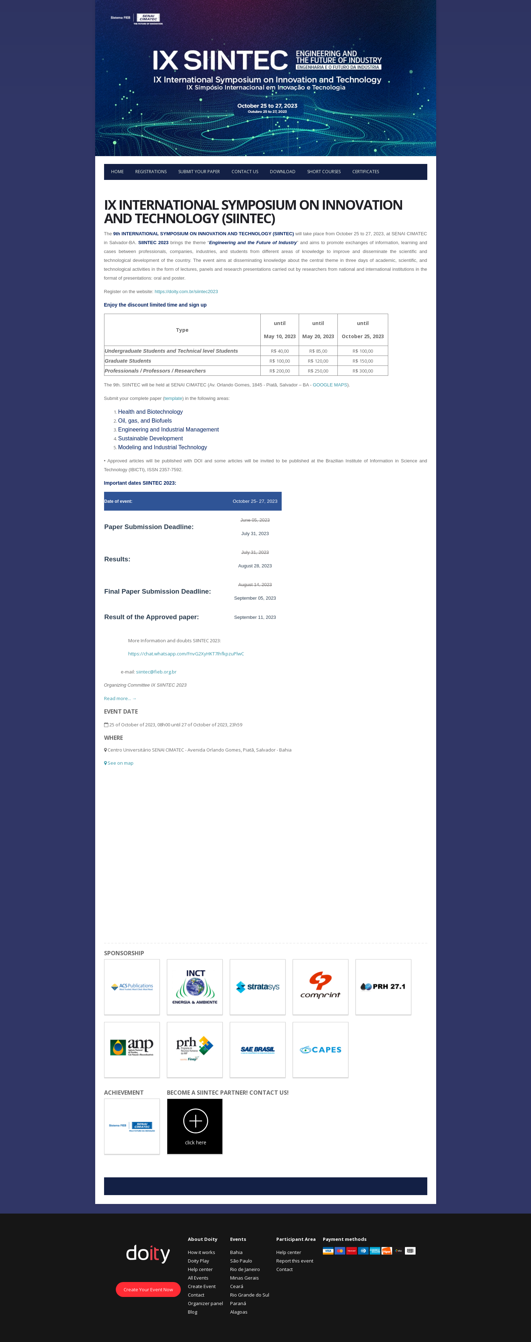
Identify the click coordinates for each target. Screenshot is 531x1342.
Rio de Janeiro (245, 1269)
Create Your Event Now (148, 1289)
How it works (201, 1252)
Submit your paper (199, 172)
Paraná (238, 1303)
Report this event (294, 1261)
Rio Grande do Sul (249, 1295)
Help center (200, 1269)
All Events (198, 1278)
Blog (192, 1312)
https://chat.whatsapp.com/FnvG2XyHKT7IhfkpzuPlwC (186, 653)
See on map (119, 763)
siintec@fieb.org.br (156, 672)
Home (117, 172)
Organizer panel (205, 1303)
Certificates (365, 172)
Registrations (151, 172)
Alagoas (239, 1312)
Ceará (236, 1286)
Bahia (236, 1252)
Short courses (324, 172)
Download (283, 172)
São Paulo (241, 1261)
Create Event (202, 1286)
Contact (196, 1295)
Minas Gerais (244, 1278)
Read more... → (120, 698)
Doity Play (198, 1261)
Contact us (245, 172)
